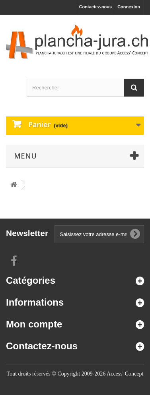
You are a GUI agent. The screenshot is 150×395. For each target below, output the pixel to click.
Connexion (128, 6)
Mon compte (34, 324)
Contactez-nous (95, 6)
